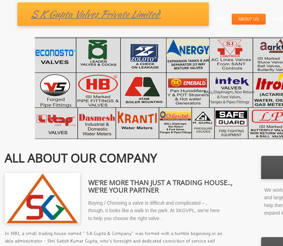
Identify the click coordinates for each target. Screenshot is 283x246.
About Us (248, 19)
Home (219, 19)
